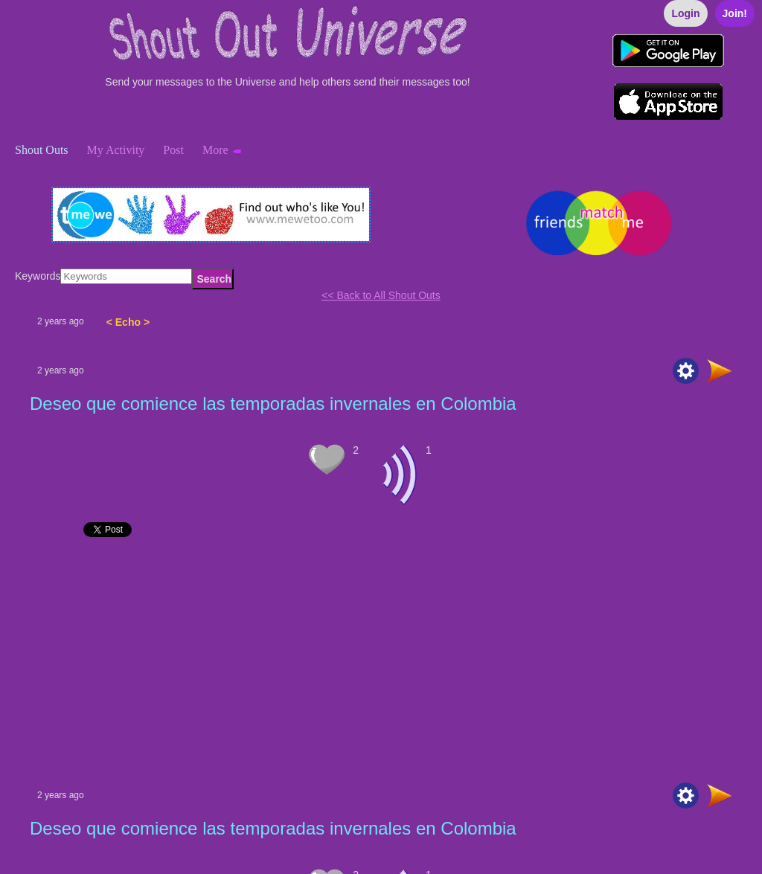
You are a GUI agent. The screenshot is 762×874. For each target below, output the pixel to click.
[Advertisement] (381, 663)
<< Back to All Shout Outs (381, 295)
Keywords (37, 276)
